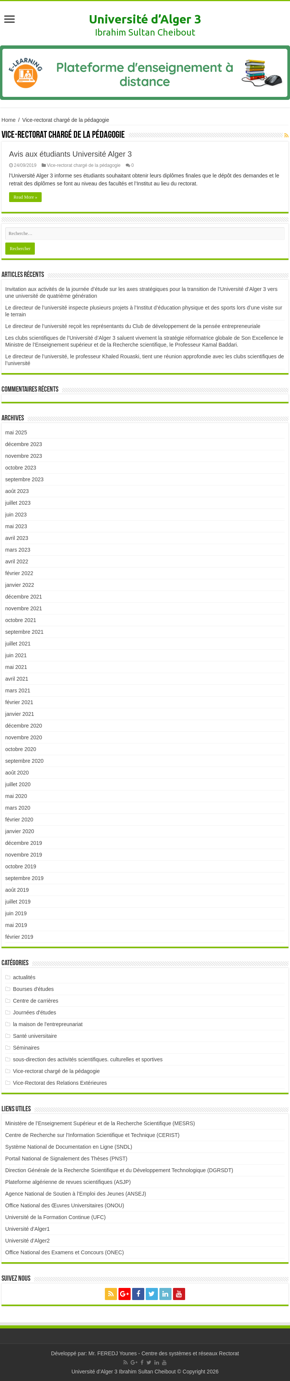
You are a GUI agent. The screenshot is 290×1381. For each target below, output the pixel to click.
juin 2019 (16, 913)
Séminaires (26, 1048)
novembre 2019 (23, 855)
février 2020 (19, 819)
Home (9, 120)
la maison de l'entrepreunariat (48, 1024)
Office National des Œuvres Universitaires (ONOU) (64, 1205)
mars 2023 (17, 550)
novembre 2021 (23, 608)
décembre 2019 (23, 843)
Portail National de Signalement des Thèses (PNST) (66, 1158)
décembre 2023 (23, 444)
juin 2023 (16, 515)
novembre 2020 (23, 737)
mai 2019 (16, 925)
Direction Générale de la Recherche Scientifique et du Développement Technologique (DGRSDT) (119, 1170)
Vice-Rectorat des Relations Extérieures (60, 1083)
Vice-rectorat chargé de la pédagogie (84, 165)
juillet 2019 (18, 902)
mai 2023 (16, 526)
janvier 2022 (19, 585)
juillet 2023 (18, 503)
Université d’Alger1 (27, 1229)
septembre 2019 (24, 878)
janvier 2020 (19, 831)
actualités (24, 977)
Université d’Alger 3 (145, 19)
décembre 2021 (23, 597)
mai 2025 (16, 432)
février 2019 (19, 937)
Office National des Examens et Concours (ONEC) (64, 1252)
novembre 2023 (23, 456)
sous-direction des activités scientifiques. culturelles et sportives (87, 1059)
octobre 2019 (20, 866)
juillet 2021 (18, 644)
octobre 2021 (20, 620)
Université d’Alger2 (27, 1241)
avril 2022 (16, 561)
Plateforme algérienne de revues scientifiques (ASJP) (68, 1182)
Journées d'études (34, 1012)
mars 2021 (17, 690)
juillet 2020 (18, 784)
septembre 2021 (24, 632)
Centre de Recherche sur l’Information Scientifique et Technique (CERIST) (92, 1135)
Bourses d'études (33, 989)
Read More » (25, 197)
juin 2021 (16, 655)
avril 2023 (16, 538)
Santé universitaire (35, 1036)
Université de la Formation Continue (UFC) (55, 1217)
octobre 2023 (20, 468)
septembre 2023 (24, 479)
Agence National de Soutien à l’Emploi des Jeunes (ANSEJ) (75, 1194)
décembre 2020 (23, 726)
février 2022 (19, 573)
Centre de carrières (35, 1001)
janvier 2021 (19, 714)
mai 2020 (16, 796)
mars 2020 (17, 808)
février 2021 (19, 702)
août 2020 (17, 773)
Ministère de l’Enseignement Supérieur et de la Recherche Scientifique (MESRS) (100, 1123)
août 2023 (17, 491)
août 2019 (17, 890)
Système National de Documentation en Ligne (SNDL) (68, 1147)
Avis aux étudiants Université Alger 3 (70, 154)
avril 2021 (16, 679)
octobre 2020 (20, 749)
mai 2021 (16, 667)
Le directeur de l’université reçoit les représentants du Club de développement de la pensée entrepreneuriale (132, 326)
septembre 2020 (24, 761)
